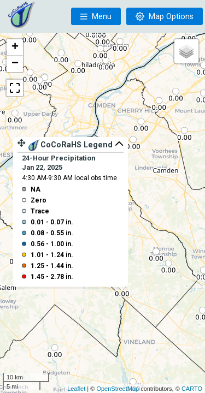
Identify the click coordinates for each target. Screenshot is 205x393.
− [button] (15, 64)
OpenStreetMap (117, 388)
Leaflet (76, 388)
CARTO (191, 388)
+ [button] (15, 47)
